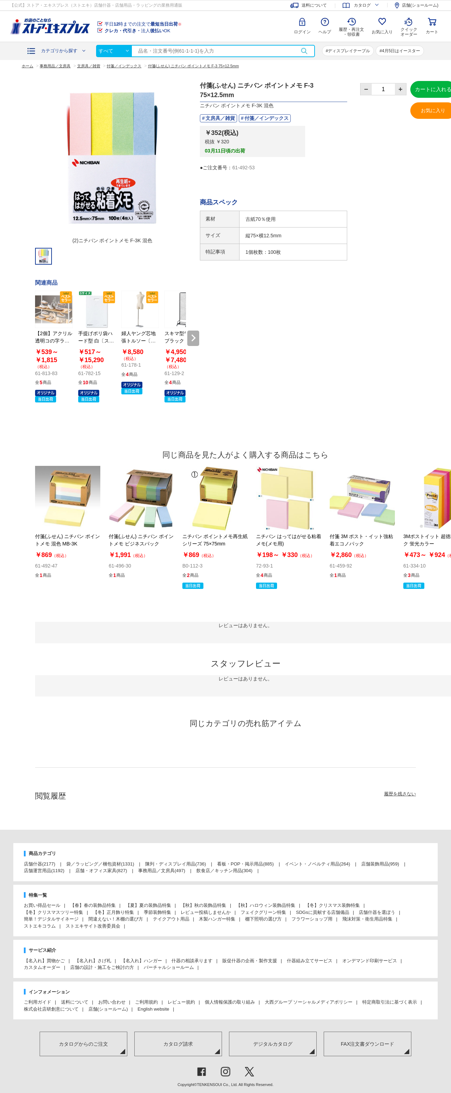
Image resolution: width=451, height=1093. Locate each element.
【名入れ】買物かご (44, 960)
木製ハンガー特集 (217, 919)
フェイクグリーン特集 (263, 912)
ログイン (302, 31)
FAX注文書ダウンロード (367, 1044)
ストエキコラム (40, 926)
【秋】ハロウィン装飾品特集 (265, 905)
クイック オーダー (408, 26)
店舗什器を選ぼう (377, 912)
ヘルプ (324, 31)
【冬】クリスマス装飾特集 (332, 905)
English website (153, 1009)
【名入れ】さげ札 (93, 960)
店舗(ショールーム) (108, 1009)
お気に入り (382, 31)
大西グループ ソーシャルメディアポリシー (309, 1002)
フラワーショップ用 (311, 919)
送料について (74, 1002)
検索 (304, 51)
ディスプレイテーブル (349, 50)
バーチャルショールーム (169, 967)
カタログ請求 (178, 1044)
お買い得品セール (42, 905)
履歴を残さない (400, 793)
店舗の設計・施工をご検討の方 (102, 967)
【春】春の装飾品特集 (93, 905)
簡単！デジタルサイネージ (51, 919)
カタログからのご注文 (83, 1044)
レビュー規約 (181, 1002)
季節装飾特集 (157, 912)
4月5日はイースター (401, 50)
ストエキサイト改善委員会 (93, 926)
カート (432, 31)
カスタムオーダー (42, 967)
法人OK (137, 30)
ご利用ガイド (37, 1002)
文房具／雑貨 (220, 118)
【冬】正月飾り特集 (113, 912)
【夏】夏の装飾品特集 (148, 905)
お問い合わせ (112, 1002)
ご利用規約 (146, 1002)
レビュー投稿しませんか (206, 912)
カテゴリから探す (59, 50)
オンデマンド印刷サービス (369, 960)
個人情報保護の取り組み (230, 1002)
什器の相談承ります (192, 960)
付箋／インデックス (266, 118)
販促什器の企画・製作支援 (249, 960)
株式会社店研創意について (51, 1009)
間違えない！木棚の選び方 (115, 919)
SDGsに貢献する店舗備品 (322, 912)
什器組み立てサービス (309, 960)
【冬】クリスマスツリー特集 (53, 912)
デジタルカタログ (272, 1044)
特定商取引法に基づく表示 (389, 1002)
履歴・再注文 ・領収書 (351, 32)
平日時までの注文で (143, 24)
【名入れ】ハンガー (141, 960)
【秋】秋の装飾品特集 (203, 905)
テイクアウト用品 (171, 919)
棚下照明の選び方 (263, 919)
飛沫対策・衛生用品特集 (367, 919)
